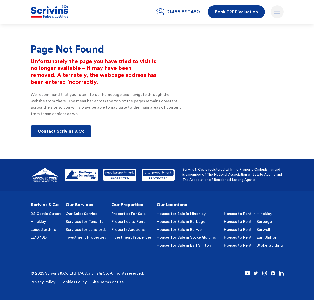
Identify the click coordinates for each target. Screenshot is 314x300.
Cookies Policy (73, 282)
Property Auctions (128, 230)
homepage (112, 95)
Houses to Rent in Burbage (248, 222)
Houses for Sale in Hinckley (181, 214)
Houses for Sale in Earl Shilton (184, 245)
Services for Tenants (84, 222)
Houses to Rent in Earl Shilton (250, 237)
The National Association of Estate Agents (241, 174)
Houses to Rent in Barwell (247, 230)
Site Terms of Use (108, 282)
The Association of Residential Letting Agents (219, 180)
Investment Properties (86, 237)
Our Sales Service (81, 214)
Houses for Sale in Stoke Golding (186, 237)
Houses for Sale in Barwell (180, 230)
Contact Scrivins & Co (61, 131)
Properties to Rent (128, 222)
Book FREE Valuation (236, 12)
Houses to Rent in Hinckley (248, 214)
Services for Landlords (86, 230)
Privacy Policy (43, 282)
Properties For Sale (128, 214)
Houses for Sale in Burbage (181, 222)
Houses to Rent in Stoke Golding (253, 245)
